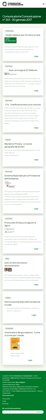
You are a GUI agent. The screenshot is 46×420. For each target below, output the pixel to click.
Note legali (5, 404)
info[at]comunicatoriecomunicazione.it (25, 391)
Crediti (4, 401)
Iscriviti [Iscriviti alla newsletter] (39, 412)
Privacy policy (6, 399)
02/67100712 (6, 391)
